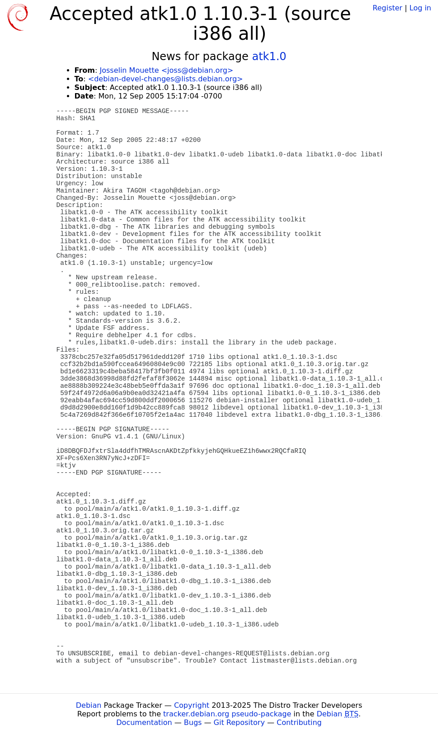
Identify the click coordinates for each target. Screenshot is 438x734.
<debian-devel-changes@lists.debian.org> (165, 79)
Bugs (193, 722)
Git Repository (239, 722)
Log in (420, 8)
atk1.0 (269, 56)
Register (387, 8)
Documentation (144, 722)
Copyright (191, 705)
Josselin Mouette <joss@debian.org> (166, 70)
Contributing (299, 722)
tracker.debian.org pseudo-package (227, 714)
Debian (89, 705)
